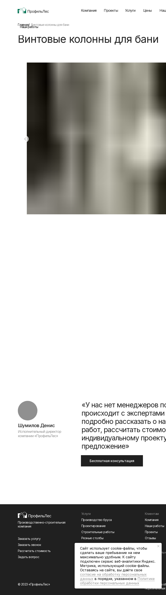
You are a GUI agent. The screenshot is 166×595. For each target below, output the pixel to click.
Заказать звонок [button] (29, 545)
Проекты (111, 10)
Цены (147, 10)
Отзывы (150, 538)
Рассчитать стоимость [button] (34, 551)
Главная (23, 24)
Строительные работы (97, 532)
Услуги (130, 10)
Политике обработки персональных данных (117, 581)
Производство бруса (96, 520)
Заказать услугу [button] (29, 538)
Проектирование (93, 526)
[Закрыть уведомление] (158, 546)
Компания (88, 10)
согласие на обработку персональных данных (113, 576)
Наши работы (29, 27)
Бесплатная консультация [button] (112, 461)
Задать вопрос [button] (28, 557)
